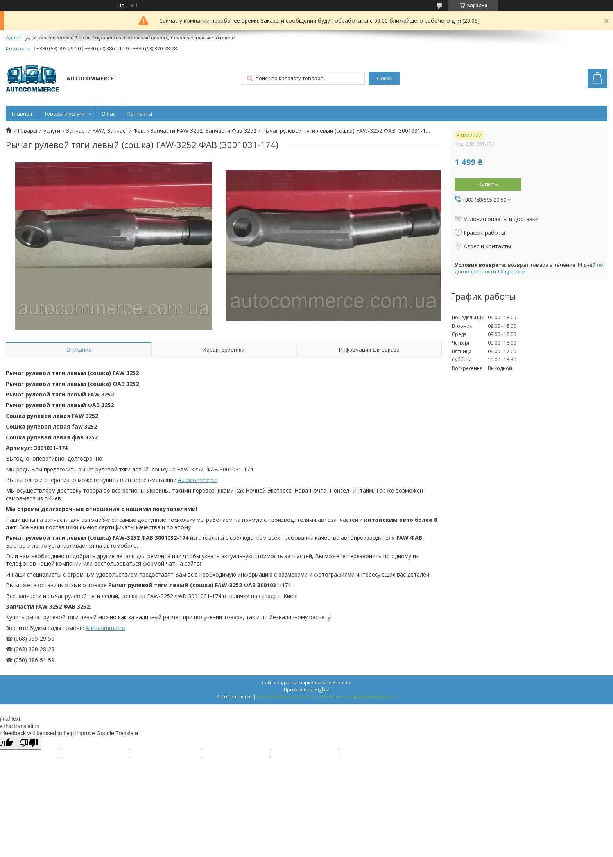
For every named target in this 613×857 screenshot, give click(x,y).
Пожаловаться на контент (287, 696)
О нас (108, 113)
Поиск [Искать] (384, 78)
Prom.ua (342, 682)
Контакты (139, 113)
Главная (22, 113)
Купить (488, 184)
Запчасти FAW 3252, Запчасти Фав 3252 (203, 130)
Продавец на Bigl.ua (307, 689)
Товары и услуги (64, 113)
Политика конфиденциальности (359, 696)
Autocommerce (197, 480)
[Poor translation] (28, 743)
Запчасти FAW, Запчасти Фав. (105, 130)
